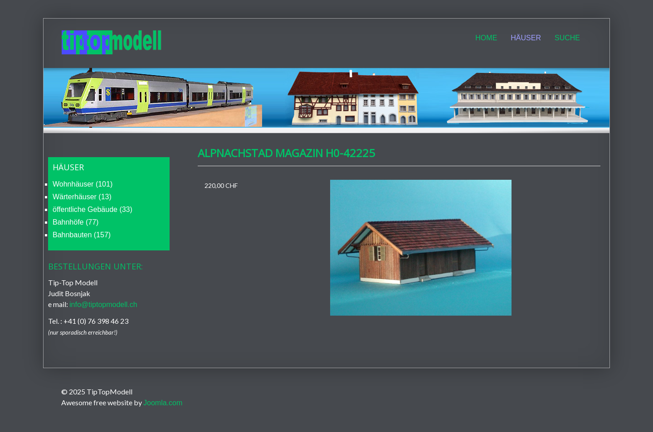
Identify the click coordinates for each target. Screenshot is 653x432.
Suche (567, 38)
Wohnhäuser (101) (82, 184)
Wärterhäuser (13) (82, 197)
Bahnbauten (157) (82, 235)
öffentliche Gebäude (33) (92, 209)
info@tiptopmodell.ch (103, 304)
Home (486, 38)
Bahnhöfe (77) (75, 222)
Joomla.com (162, 403)
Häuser (526, 38)
